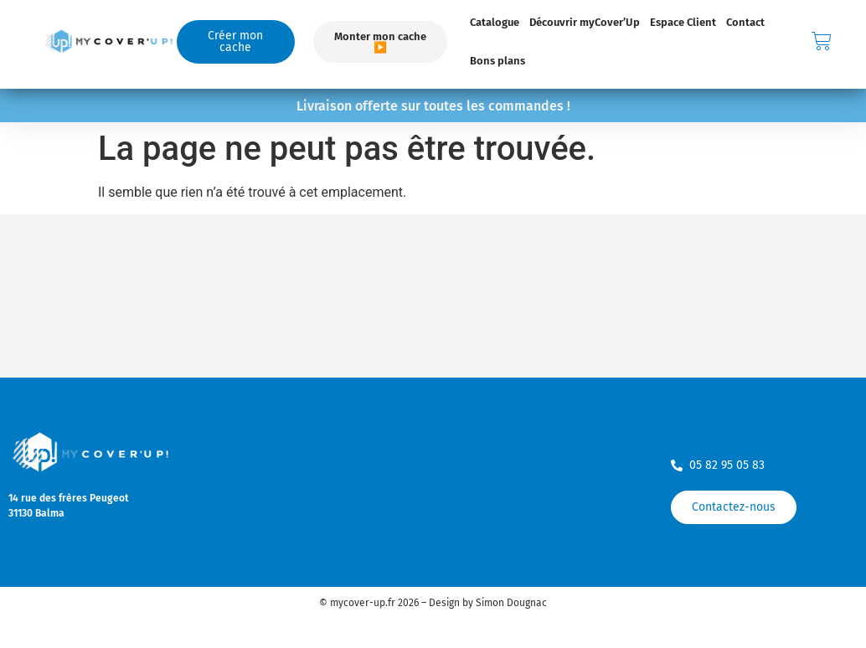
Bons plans (497, 60)
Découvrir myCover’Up (584, 22)
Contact (745, 22)
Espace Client (683, 22)
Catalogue (494, 22)
